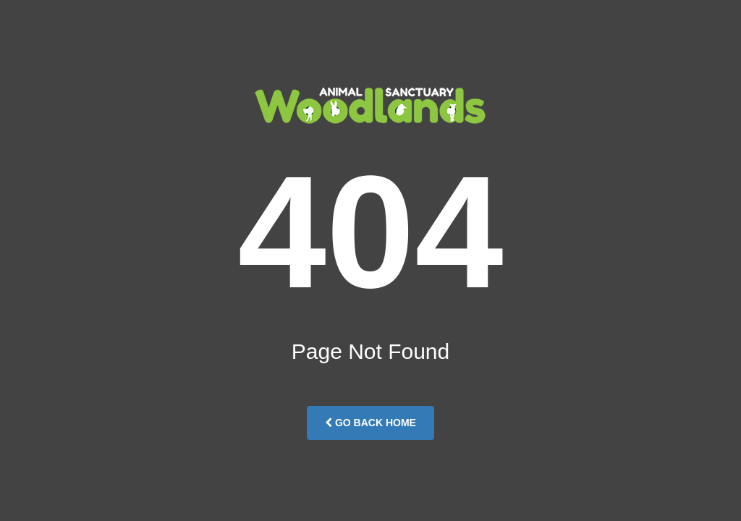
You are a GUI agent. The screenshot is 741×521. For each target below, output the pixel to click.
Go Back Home (370, 422)
